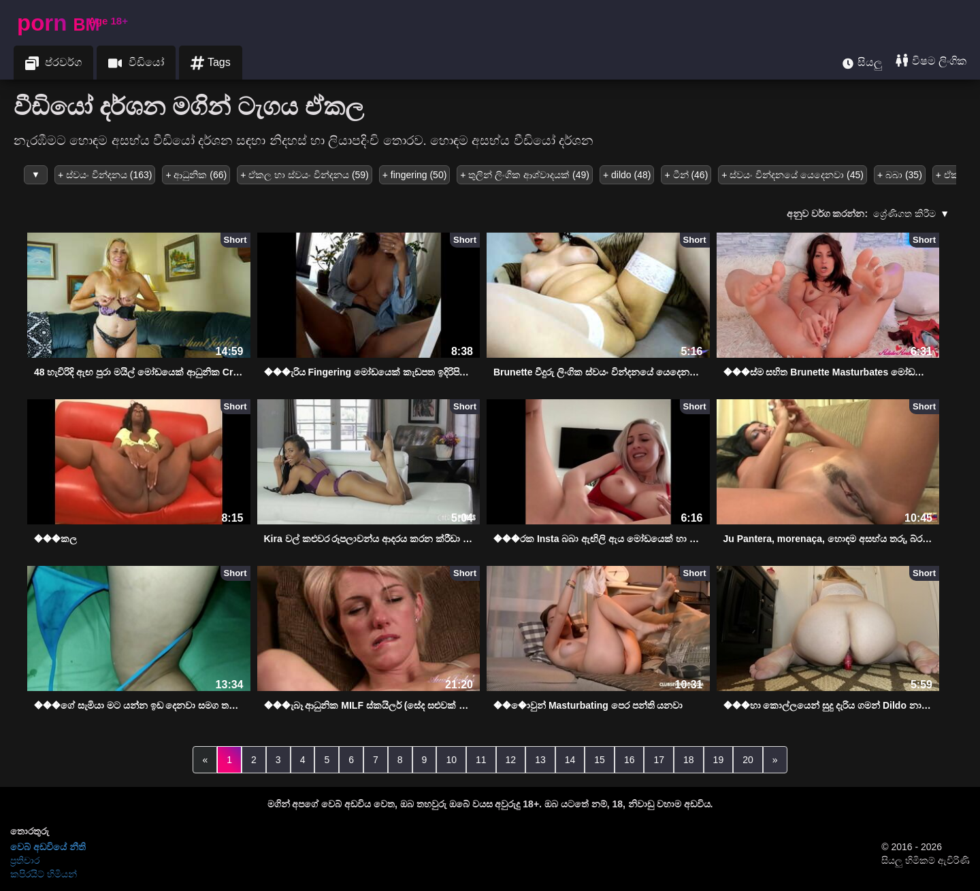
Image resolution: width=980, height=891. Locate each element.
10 (451, 759)
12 (511, 759)
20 (747, 759)
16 (629, 759)
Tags (211, 63)
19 (718, 759)
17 (658, 759)
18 (688, 759)
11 (481, 759)
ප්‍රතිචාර (24, 860)
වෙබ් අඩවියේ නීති (48, 846)
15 (599, 759)
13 (540, 759)
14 (570, 759)
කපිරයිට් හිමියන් (43, 874)
